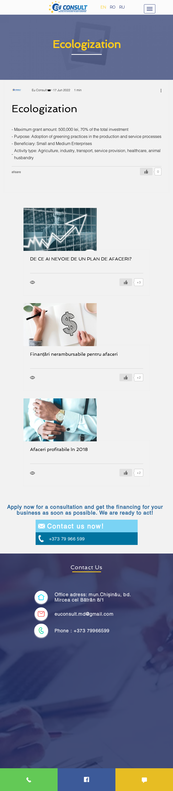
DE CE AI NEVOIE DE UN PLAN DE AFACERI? (81, 258)
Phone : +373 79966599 (82, 630)
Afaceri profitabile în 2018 (59, 449)
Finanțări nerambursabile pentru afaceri (74, 354)
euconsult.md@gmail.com (84, 614)
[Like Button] (146, 171)
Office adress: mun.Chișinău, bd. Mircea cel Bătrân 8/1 (93, 597)
